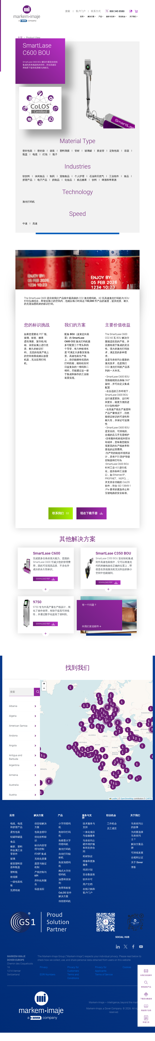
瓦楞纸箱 (15, 890)
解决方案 (91, 17)
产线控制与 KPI (41, 874)
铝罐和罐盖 (16, 836)
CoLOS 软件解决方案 (65, 894)
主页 (20, 37)
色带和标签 (65, 887)
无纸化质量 (41, 858)
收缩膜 (14, 876)
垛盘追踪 (39, 889)
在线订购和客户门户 (89, 891)
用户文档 (87, 884)
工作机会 (112, 823)
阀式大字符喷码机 (65, 872)
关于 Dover (137, 862)
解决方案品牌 (137, 846)
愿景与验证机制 (41, 865)
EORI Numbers (47, 974)
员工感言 (112, 828)
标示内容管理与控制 (41, 847)
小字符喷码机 (65, 825)
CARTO (149, 799)
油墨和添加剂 (65, 881)
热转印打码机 (65, 834)
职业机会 (122, 17)
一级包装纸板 (16, 883)
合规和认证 (137, 857)
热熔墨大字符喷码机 (65, 842)
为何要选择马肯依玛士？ (137, 836)
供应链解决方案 (41, 825)
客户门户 (81, 11)
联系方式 (96, 11)
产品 (100, 17)
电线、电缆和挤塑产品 (16, 825)
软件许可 (87, 879)
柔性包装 (15, 832)
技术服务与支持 (89, 825)
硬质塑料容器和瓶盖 (16, 865)
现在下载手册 (91, 513)
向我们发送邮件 (90, 626)
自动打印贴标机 (65, 855)
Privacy (44, 967)
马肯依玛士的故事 (137, 825)
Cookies (127, 967)
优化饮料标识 (41, 838)
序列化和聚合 (41, 882)
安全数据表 (89, 874)
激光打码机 (65, 849)
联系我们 (60, 513)
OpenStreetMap (126, 799)
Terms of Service (104, 974)
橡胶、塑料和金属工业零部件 (16, 850)
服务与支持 (110, 17)
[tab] (17, 814)
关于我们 (133, 17)
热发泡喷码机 (65, 864)
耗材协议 (87, 856)
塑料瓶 (14, 872)
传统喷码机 (65, 901)
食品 (12, 841)
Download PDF (45, 579)
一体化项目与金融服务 (89, 834)
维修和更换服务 (89, 863)
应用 (81, 17)
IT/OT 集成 (40, 853)
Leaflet (113, 799)
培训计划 (87, 869)
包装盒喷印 (41, 832)
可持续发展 (137, 852)
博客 (133, 867)
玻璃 (12, 858)
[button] (44, 684)
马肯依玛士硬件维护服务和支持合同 (89, 846)
